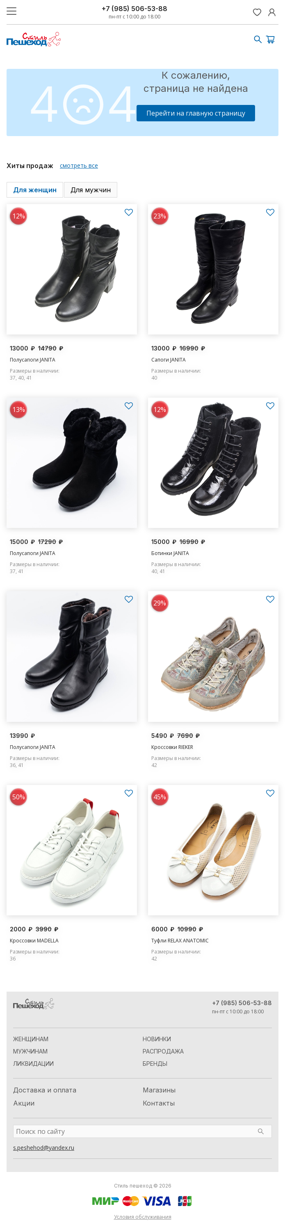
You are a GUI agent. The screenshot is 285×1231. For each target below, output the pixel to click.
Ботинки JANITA (170, 553)
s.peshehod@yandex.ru (43, 1147)
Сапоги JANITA (168, 359)
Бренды (155, 1063)
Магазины (159, 1090)
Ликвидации (33, 1063)
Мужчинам (30, 1051)
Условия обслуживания (142, 1216)
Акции (23, 1103)
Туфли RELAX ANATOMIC (180, 940)
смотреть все (79, 165)
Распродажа (163, 1051)
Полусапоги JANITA (32, 359)
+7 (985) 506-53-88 (134, 9)
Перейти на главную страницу (195, 113)
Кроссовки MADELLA (34, 940)
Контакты (159, 1103)
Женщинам (30, 1038)
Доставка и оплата (44, 1090)
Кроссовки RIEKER (172, 747)
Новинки (157, 1038)
